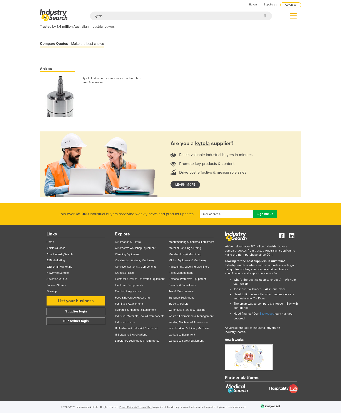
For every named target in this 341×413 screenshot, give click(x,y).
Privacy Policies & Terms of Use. (135, 407)
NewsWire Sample (58, 273)
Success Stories (56, 285)
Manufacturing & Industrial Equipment (191, 242)
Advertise (290, 5)
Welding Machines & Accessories (188, 322)
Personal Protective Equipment (187, 279)
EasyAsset (267, 314)
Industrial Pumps (125, 322)
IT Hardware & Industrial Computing (136, 328)
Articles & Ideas (56, 248)
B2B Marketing (56, 260)
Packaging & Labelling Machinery (189, 267)
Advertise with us (57, 279)
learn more (185, 184)
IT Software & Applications (131, 334)
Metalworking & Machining (185, 254)
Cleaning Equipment (127, 254)
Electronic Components (129, 285)
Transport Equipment (181, 297)
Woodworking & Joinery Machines (189, 328)
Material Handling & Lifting (185, 248)
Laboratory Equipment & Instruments (137, 340)
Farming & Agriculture (128, 291)
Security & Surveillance (182, 285)
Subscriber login (76, 321)
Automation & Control (128, 242)
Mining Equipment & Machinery (187, 260)
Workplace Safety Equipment (186, 340)
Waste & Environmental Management (191, 316)
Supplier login (76, 311)
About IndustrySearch (60, 254)
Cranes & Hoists (124, 273)
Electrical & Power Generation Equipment (140, 279)
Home (50, 242)
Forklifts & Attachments (129, 304)
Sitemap (52, 291)
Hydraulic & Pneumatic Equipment (135, 310)
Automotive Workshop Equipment (135, 248)
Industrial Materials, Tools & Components (139, 316)
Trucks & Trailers (178, 304)
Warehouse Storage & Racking (187, 310)
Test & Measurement (181, 291)
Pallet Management (181, 273)
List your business (76, 301)
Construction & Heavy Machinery (134, 260)
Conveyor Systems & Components (135, 267)
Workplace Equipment (182, 334)
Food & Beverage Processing (132, 297)
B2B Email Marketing (59, 267)
